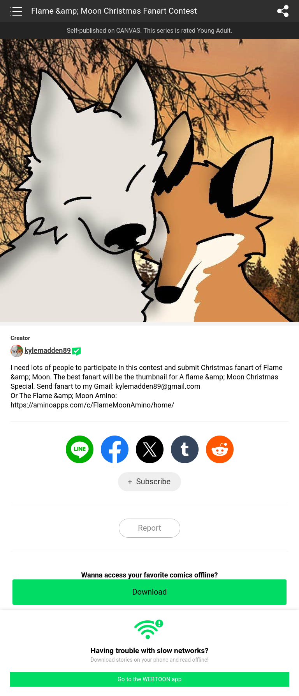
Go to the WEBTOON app (149, 679)
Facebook (114, 449)
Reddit (220, 449)
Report (149, 528)
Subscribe (153, 481)
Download (149, 592)
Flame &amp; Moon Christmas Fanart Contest (114, 11)
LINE (79, 449)
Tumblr (185, 449)
